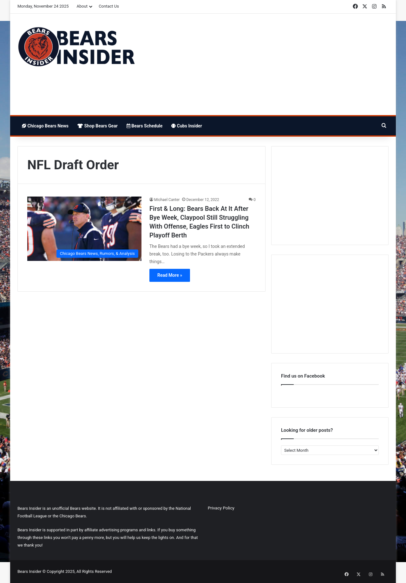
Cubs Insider (186, 125)
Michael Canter (167, 200)
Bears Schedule (145, 125)
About (82, 6)
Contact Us (109, 6)
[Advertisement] (266, 64)
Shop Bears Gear (97, 125)
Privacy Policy (221, 507)
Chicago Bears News (45, 125)
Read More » (169, 275)
